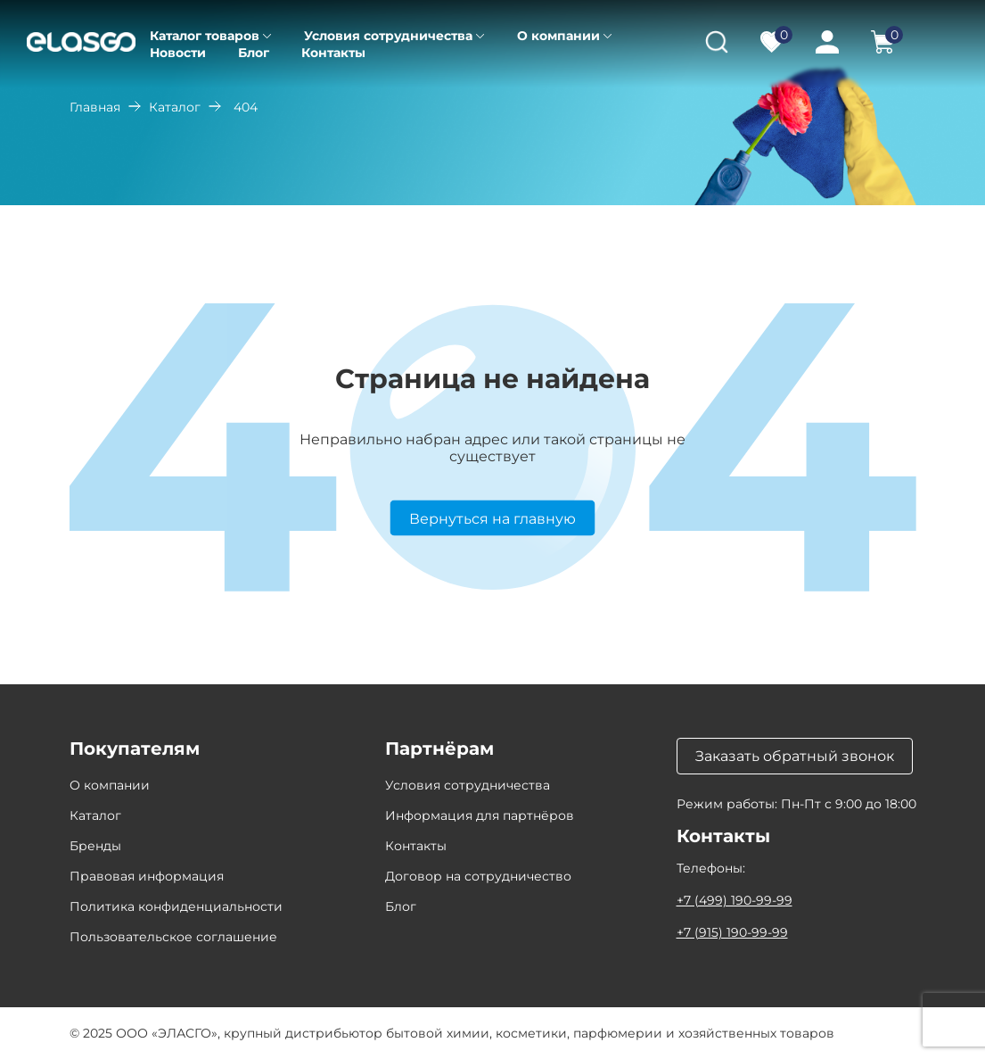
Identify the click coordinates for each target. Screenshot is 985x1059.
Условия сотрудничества (388, 36)
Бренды (95, 846)
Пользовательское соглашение (173, 937)
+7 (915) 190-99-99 (732, 932)
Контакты (333, 53)
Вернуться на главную (492, 517)
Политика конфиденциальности (176, 906)
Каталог (175, 107)
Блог (253, 53)
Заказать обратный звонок (794, 756)
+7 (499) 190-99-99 (734, 900)
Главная (95, 107)
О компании (558, 36)
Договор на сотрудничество (478, 876)
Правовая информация (147, 876)
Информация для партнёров (479, 815)
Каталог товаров (204, 36)
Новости (178, 53)
